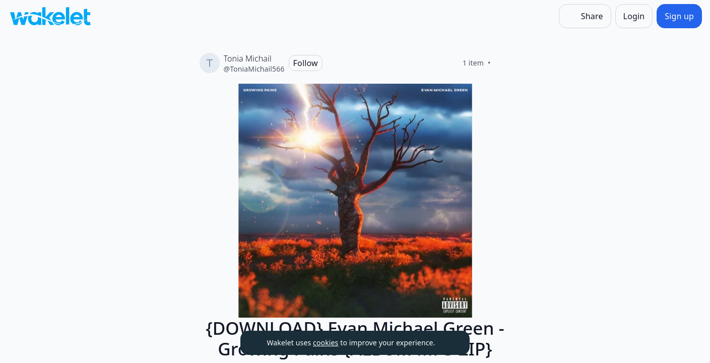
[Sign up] (679, 16)
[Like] (503, 63)
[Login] (634, 16)
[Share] (585, 16)
